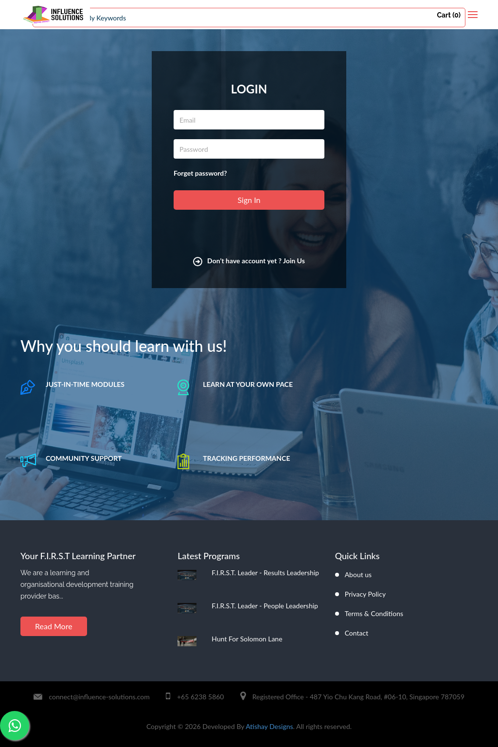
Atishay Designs (269, 726)
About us (358, 574)
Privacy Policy (365, 594)
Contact (357, 633)
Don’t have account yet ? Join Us (249, 260)
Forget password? (200, 173)
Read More (53, 626)
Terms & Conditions (374, 613)
